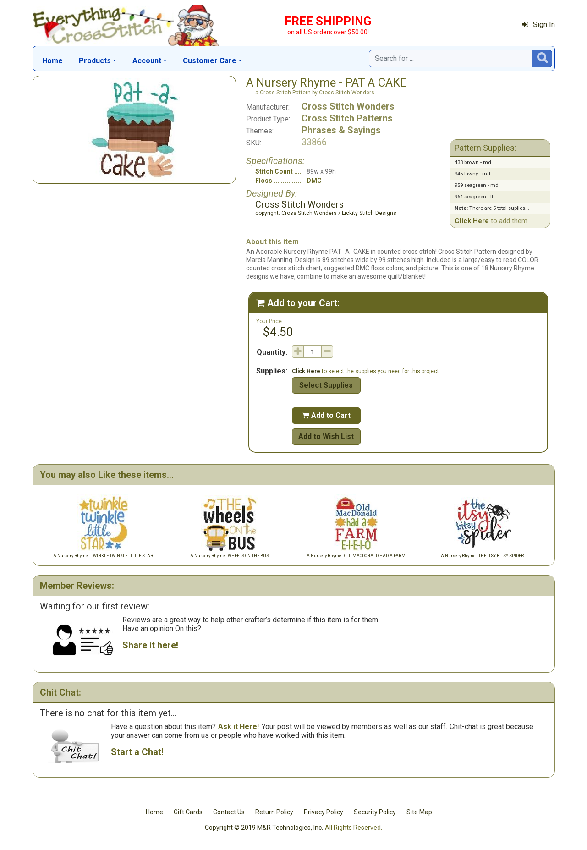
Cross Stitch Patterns (347, 118)
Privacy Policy (323, 812)
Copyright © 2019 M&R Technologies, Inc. (264, 827)
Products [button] (95, 60)
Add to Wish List (326, 436)
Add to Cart (326, 415)
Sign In (538, 24)
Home (52, 60)
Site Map (419, 812)
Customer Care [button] (209, 60)
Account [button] (146, 60)
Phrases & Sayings (341, 130)
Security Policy (375, 812)
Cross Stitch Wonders (348, 106)
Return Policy (274, 812)
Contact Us (229, 812)
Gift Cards (188, 812)
